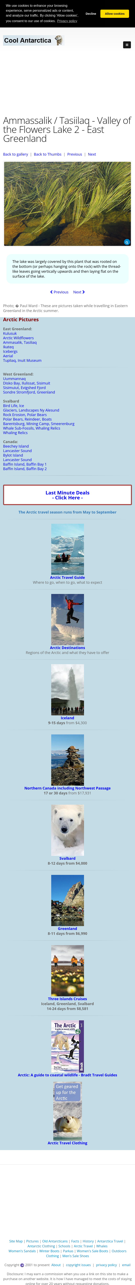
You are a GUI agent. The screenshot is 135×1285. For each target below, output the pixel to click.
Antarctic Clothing (41, 1245)
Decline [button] (91, 13)
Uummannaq (14, 378)
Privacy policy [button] (67, 21)
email (126, 1264)
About (56, 1264)
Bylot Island (13, 454)
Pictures (32, 1241)
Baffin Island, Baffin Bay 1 (25, 463)
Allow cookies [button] (115, 13)
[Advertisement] (67, 82)
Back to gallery (15, 153)
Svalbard (67, 857)
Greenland (67, 928)
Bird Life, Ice (13, 405)
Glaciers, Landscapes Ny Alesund (31, 409)
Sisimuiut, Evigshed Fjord (24, 387)
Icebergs (10, 350)
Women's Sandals (22, 1250)
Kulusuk (10, 332)
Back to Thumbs (47, 153)
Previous (74, 153)
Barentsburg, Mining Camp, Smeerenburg (38, 423)
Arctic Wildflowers (18, 337)
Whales (102, 1245)
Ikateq (8, 346)
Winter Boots (49, 1250)
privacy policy (106, 1264)
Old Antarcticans (55, 1241)
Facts (75, 1241)
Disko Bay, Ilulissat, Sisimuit (26, 382)
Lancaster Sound (17, 450)
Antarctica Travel (110, 1241)
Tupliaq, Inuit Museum (22, 359)
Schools (64, 1245)
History (88, 1241)
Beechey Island (16, 445)
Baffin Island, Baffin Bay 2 (25, 468)
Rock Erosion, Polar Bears (25, 414)
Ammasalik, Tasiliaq (20, 341)
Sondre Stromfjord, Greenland (29, 391)
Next (92, 153)
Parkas (68, 1250)
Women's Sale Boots (92, 1250)
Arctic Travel (83, 1245)
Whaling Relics (15, 432)
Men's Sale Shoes (75, 1255)
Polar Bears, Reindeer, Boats (27, 418)
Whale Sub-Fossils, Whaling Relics (31, 427)
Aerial (8, 355)
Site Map (16, 1241)
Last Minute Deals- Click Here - (67, 494)
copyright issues (78, 1264)
